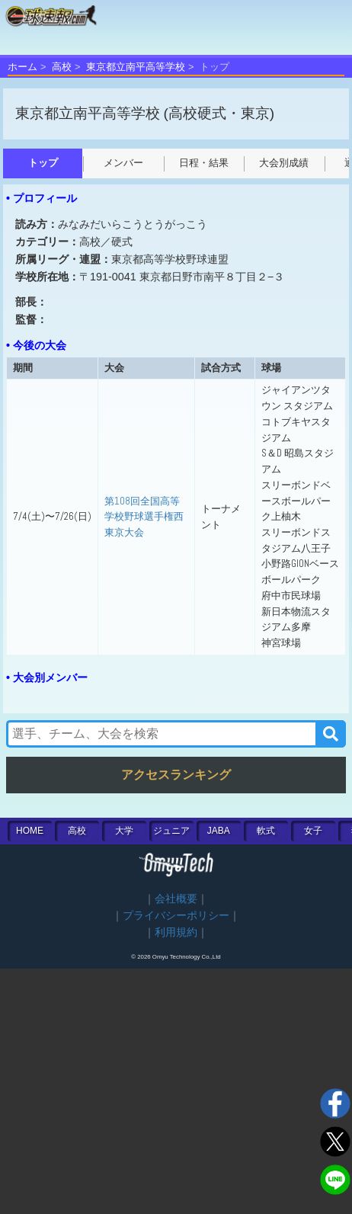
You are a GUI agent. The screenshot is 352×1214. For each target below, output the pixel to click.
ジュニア (171, 830)
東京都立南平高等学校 (135, 66)
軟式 (266, 830)
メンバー (123, 162)
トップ (43, 162)
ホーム (22, 66)
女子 (313, 830)
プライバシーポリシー (176, 915)
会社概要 (176, 899)
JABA (218, 830)
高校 (62, 66)
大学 (124, 830)
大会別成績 (284, 162)
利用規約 (176, 932)
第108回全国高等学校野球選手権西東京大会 (144, 517)
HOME (29, 830)
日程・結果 (204, 162)
